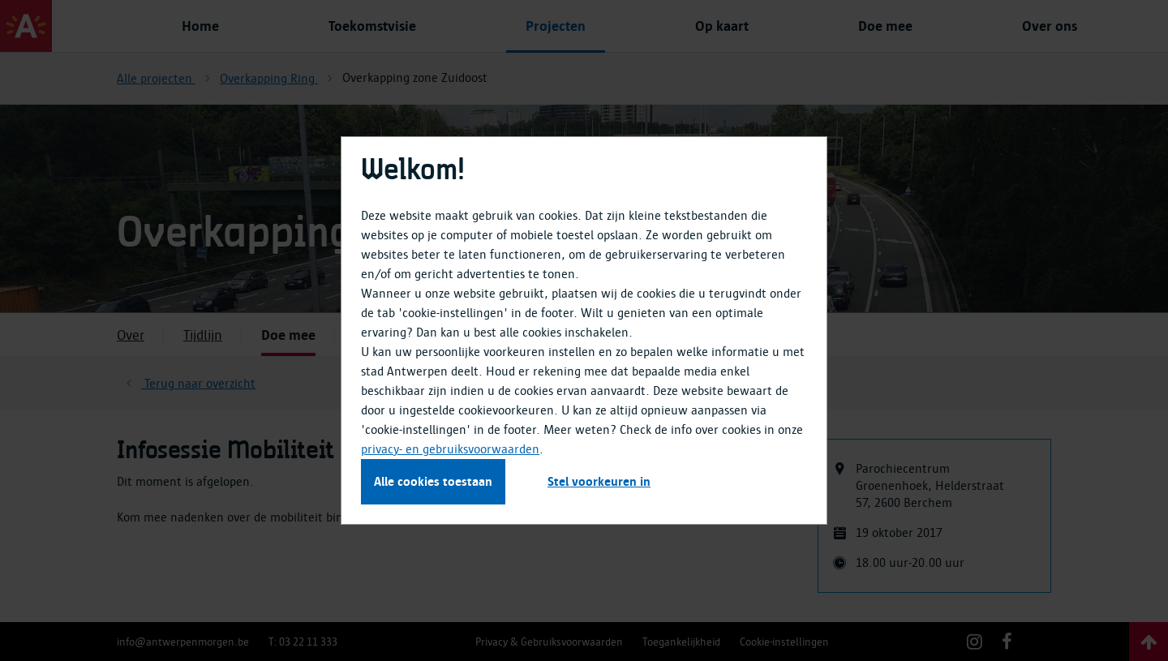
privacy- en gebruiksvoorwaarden (450, 449)
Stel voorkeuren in (599, 481)
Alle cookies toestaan (433, 481)
